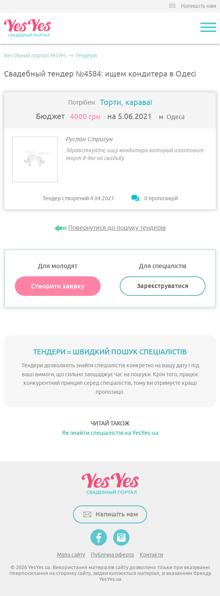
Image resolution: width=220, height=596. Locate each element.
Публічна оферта (112, 555)
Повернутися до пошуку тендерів (117, 228)
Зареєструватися (162, 286)
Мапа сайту (71, 555)
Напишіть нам (198, 6)
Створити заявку (58, 286)
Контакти (151, 555)
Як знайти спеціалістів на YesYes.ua (110, 433)
